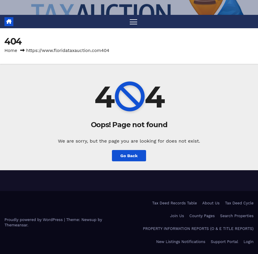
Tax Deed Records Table (174, 203)
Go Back (128, 155)
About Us (210, 203)
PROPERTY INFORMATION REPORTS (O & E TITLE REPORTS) (198, 228)
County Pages (202, 216)
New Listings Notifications (180, 241)
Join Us (177, 216)
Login (248, 241)
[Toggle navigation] (133, 21)
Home (10, 50)
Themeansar (15, 225)
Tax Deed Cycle (239, 203)
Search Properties (237, 216)
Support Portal (224, 241)
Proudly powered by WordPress (34, 219)
